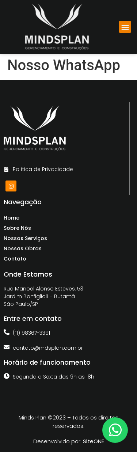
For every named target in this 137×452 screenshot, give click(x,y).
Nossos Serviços (25, 238)
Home (11, 217)
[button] (127, 27)
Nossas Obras (23, 248)
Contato (15, 258)
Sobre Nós (17, 228)
